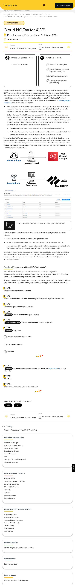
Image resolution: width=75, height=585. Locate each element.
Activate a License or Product (13, 445)
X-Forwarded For (54, 368)
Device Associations (10, 454)
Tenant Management (11, 462)
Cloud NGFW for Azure (11, 487)
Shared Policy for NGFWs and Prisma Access (18, 548)
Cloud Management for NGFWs (14, 481)
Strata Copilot (63, 5)
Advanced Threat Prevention (13, 520)
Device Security (9, 526)
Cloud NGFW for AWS (14, 15)
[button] (73, 468)
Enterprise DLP (9, 528)
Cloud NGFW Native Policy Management (16, 17)
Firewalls (7, 490)
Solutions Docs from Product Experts (16, 580)
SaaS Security (8, 531)
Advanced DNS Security (12, 523)
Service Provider (9, 498)
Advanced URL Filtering (11, 517)
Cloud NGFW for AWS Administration (33, 15)
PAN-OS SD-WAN (10, 495)
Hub (5, 456)
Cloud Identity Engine (11, 448)
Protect (48, 15)
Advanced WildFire (10, 514)
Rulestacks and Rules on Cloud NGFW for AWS (43, 17)
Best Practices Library (11, 564)
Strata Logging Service (11, 451)
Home (5, 15)
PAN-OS (7, 492)
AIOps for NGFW (9, 479)
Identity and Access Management (15, 459)
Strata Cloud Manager (11, 443)
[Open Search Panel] (44, 5)
